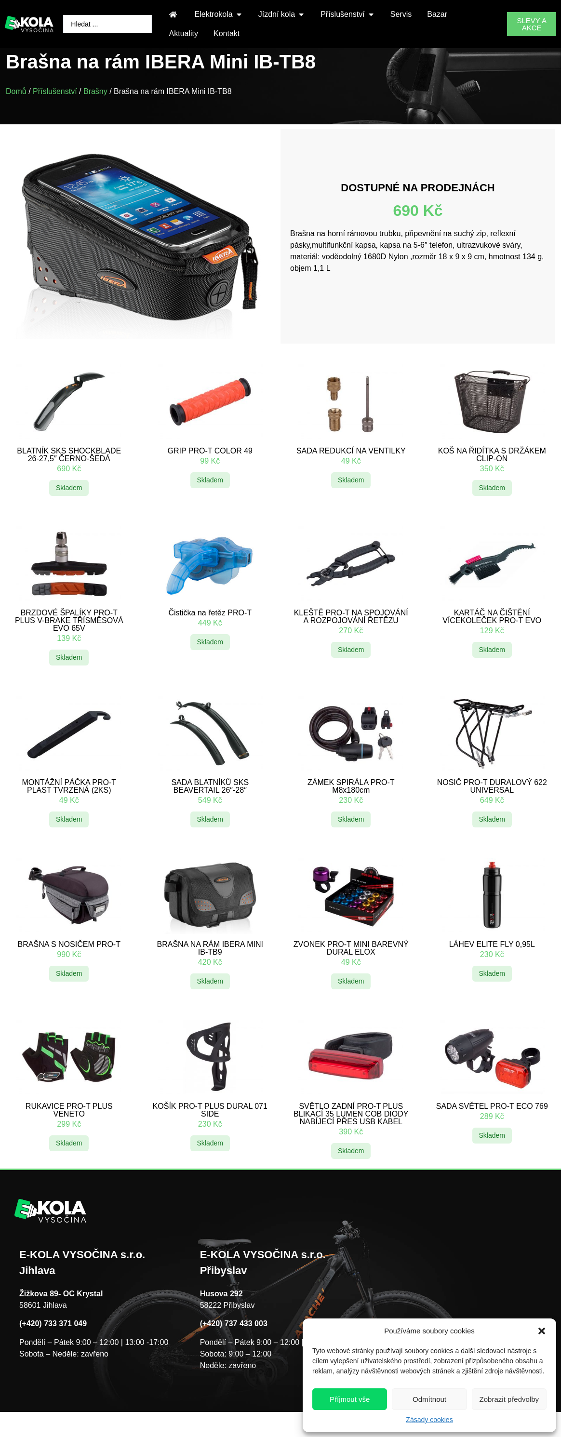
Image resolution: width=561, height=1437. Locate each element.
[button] (542, 1331)
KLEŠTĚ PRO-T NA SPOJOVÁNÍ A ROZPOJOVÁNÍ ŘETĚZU (351, 637)
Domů (16, 111)
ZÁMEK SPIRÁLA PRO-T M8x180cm (350, 806)
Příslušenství (55, 111)
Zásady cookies (429, 1420)
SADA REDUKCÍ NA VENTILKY (351, 471)
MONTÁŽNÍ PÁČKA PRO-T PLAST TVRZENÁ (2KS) (69, 806)
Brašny (95, 111)
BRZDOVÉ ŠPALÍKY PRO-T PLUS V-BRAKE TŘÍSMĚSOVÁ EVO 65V (69, 640)
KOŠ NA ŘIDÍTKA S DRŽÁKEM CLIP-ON (492, 475)
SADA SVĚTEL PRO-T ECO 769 (492, 1126)
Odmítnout (429, 1399)
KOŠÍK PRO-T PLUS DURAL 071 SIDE (210, 1130)
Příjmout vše (350, 1399)
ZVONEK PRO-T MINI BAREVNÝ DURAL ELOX (351, 968)
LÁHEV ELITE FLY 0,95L (492, 964)
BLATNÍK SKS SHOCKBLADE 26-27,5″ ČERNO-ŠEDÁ (69, 475)
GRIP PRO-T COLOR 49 (210, 471)
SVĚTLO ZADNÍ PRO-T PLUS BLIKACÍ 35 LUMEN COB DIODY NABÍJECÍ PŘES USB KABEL (351, 1134)
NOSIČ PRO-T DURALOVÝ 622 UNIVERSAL (492, 806)
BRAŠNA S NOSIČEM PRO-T (69, 964)
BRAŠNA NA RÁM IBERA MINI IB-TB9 (210, 968)
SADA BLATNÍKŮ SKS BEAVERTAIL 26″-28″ (210, 806)
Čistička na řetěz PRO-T (210, 633)
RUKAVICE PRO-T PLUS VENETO (69, 1130)
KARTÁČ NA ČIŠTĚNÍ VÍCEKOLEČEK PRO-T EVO (491, 637)
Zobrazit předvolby (509, 1399)
